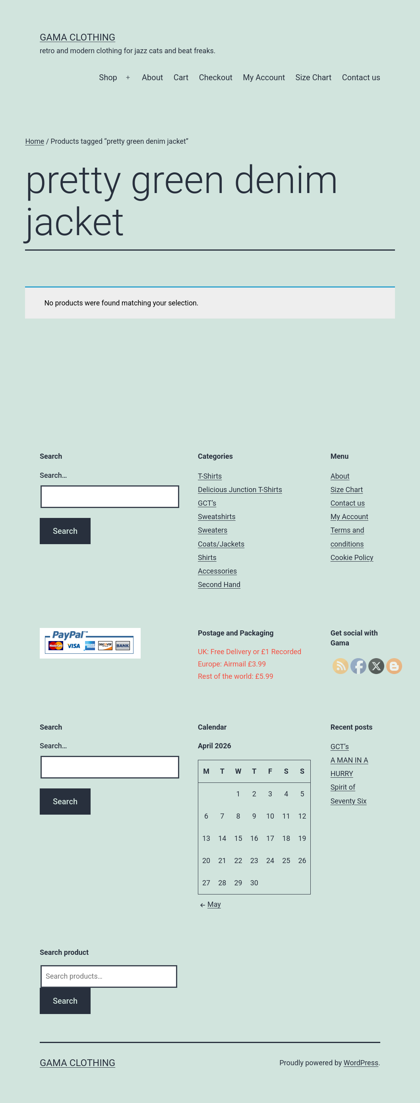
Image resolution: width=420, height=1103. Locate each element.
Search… (53, 475)
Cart (181, 77)
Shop (108, 77)
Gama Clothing (77, 37)
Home (34, 141)
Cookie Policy (352, 557)
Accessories (217, 571)
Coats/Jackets (221, 544)
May (209, 904)
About (152, 77)
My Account (264, 77)
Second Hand (219, 584)
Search (65, 1001)
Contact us (361, 77)
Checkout (215, 77)
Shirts (207, 557)
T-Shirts (210, 476)
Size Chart (314, 77)
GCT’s (207, 503)
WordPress (361, 1063)
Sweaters (212, 530)
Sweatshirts (217, 516)
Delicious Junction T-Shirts (240, 489)
